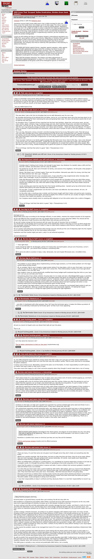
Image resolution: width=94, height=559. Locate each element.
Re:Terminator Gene (26, 298)
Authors (4, 20)
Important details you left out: (36, 154)
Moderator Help (18, 549)
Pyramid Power (27, 489)
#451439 (46, 491)
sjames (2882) (19, 356)
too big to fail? (27, 209)
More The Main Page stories (80, 51)
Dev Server (5, 60)
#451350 (50, 112)
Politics (4, 46)
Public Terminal (77, 24)
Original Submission (78, 48)
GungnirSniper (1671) (23, 337)
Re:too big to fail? (30, 239)
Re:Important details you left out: (35, 159)
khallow (47, 350)
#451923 (54, 162)
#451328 (49, 356)
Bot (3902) (18, 211)
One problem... (27, 486)
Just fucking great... (29, 319)
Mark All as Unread (59, 86)
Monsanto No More (19, 73)
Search (4, 22)
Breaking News (6, 40)
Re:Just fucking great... (26, 332)
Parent (18, 150)
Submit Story (5, 26)
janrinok (21, 16)
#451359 (55, 337)
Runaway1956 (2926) (23, 241)
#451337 (54, 374)
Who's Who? (5, 57)
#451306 (49, 322)
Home (19, 557)
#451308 (51, 301)
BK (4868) (18, 95)
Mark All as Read (44, 86)
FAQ (3, 15)
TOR (3, 62)
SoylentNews (6, 5)
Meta (3, 45)
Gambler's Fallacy (24, 546)
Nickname (74, 15)
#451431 (48, 401)
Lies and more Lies (29, 354)
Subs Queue (5, 28)
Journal (55, 112)
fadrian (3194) (19, 322)
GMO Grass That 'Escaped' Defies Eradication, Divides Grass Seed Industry (40, 80)
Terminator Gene (27, 295)
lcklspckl (75, 45)
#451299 (47, 211)
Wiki (3, 56)
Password (74, 19)
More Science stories (78, 49)
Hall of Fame (5, 25)
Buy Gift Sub (5, 29)
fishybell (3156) (21, 301)
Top (90, 80)
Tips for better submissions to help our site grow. (31, 344)
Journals (4, 17)
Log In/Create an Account (78, 80)
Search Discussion (58, 82)
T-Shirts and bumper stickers (26, 441)
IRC (3, 54)
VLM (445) (22, 260)
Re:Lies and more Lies (27, 372)
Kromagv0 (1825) (24, 426)
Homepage (55, 322)
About (3, 14)
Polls (3, 23)
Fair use (24, 93)
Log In (3, 32)
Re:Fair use (27, 110)
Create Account (6, 31)
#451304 (56, 241)
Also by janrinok (77, 53)
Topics (3, 18)
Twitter (4, 52)
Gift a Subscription (82, 36)
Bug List (4, 59)
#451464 (54, 426)
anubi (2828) (20, 112)
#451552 (52, 449)
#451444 (50, 260)
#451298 (46, 95)
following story (77, 46)
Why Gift (81, 38)
